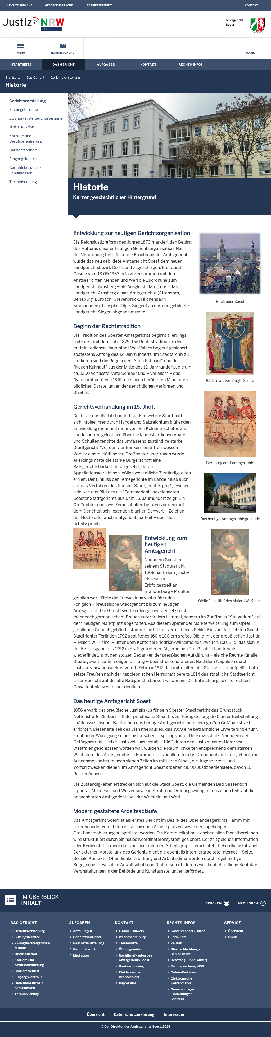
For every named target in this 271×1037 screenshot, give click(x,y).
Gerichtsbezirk (84, 949)
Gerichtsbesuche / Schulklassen (25, 170)
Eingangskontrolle (25, 158)
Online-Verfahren (184, 972)
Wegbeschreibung (132, 937)
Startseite (21, 64)
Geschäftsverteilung (88, 943)
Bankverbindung (131, 966)
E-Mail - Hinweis (131, 931)
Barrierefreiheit (99, 5)
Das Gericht (63, 64)
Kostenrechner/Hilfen (188, 931)
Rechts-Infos (191, 64)
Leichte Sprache (19, 5)
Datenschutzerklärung (134, 1014)
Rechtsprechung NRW (187, 966)
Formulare (179, 937)
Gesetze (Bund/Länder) (189, 960)
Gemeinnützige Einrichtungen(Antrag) (182, 994)
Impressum (127, 983)
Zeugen (176, 943)
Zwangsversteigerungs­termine (35, 118)
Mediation (81, 955)
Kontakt (251, 5)
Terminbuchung (63, 53)
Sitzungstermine (23, 109)
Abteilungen (82, 931)
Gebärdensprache (59, 5)
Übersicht (235, 931)
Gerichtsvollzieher (87, 937)
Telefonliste (128, 943)
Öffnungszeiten (130, 949)
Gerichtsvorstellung (65, 77)
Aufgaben (106, 64)
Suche (250, 53)
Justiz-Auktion (21, 127)
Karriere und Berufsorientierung (25, 138)
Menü (21, 53)
